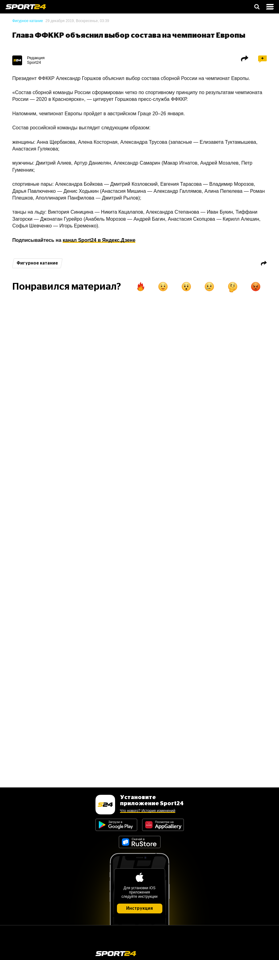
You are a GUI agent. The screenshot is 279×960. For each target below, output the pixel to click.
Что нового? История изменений (148, 811)
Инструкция (139, 908)
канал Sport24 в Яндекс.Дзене (99, 240)
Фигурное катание (27, 21)
